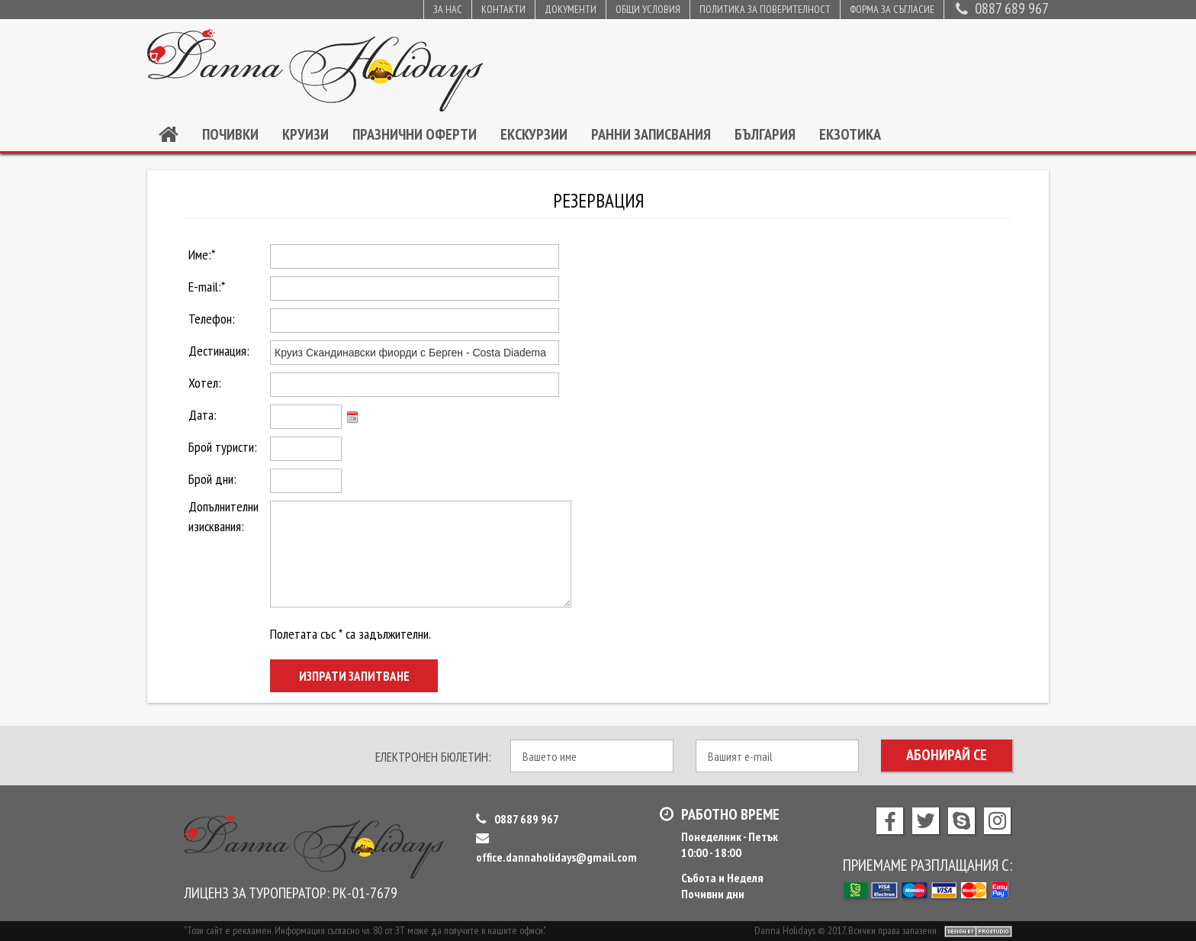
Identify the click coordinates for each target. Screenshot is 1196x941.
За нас (447, 9)
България (765, 134)
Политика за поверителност (765, 9)
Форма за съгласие (892, 9)
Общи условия (648, 9)
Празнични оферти (414, 134)
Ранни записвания (651, 134)
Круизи (305, 134)
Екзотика (850, 134)
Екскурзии (533, 134)
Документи (570, 9)
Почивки (230, 134)
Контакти (503, 9)
